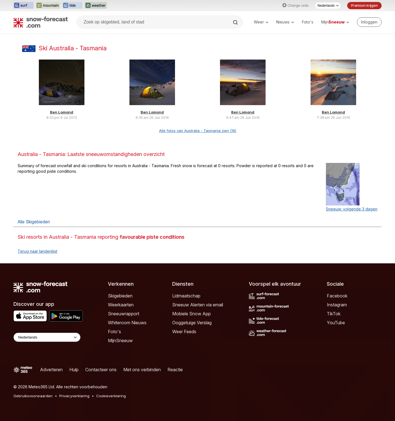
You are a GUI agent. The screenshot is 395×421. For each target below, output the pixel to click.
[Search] (236, 22)
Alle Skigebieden (34, 221)
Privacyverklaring (74, 396)
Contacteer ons (101, 369)
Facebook (337, 296)
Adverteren (51, 369)
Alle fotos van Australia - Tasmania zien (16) (197, 130)
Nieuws (285, 22)
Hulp (74, 369)
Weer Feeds (184, 331)
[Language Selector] (47, 337)
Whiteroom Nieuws (127, 322)
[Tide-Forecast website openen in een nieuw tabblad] (72, 5)
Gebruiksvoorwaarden (33, 396)
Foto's (307, 22)
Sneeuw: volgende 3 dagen (351, 209)
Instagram (337, 305)
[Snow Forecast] (40, 22)
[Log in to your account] (369, 22)
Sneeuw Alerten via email (197, 305)
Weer (261, 22)
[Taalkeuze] (327, 6)
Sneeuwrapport (123, 313)
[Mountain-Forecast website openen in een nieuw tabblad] (48, 5)
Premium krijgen (364, 5)
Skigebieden (120, 296)
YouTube (336, 322)
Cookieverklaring (111, 396)
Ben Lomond (61, 112)
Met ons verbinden (142, 369)
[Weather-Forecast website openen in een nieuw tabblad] (96, 5)
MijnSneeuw (120, 340)
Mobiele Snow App (191, 313)
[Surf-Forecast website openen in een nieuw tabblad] (23, 5)
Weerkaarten (121, 305)
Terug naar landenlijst (37, 251)
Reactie (175, 369)
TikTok (333, 313)
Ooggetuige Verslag (192, 322)
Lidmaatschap (186, 296)
